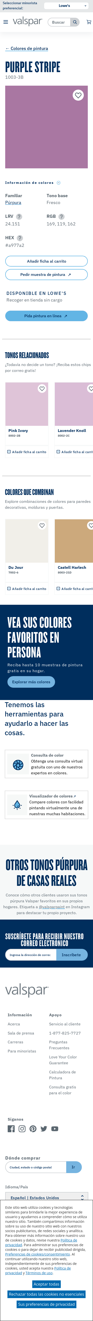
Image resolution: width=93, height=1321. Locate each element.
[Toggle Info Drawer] (59, 182)
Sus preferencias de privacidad (46, 1304)
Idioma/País (16, 1186)
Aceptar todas (46, 1284)
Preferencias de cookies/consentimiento (37, 1254)
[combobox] (59, 22)
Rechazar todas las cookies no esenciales (46, 1294)
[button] (5, 22)
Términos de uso (39, 1273)
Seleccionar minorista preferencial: (20, 5)
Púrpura (13, 202)
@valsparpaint (52, 906)
